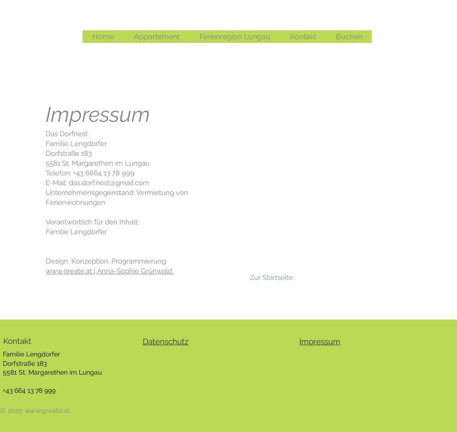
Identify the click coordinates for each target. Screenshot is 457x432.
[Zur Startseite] (271, 278)
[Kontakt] (38, 341)
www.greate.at (70, 271)
